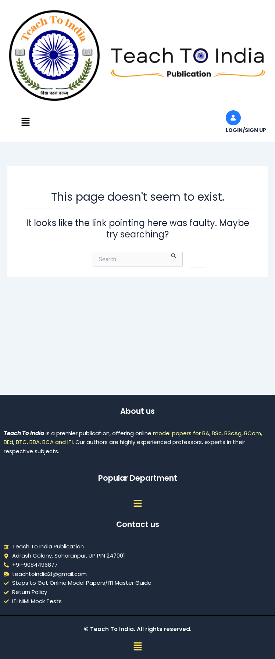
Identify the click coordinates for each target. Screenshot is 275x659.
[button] (25, 122)
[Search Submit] (174, 256)
